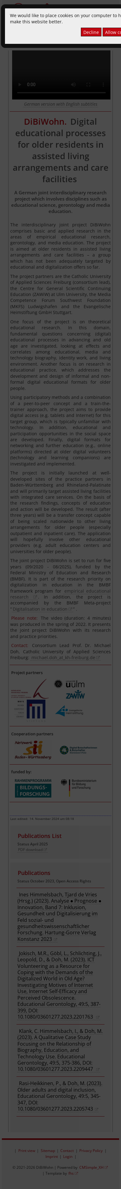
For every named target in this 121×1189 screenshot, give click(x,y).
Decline (91, 32)
